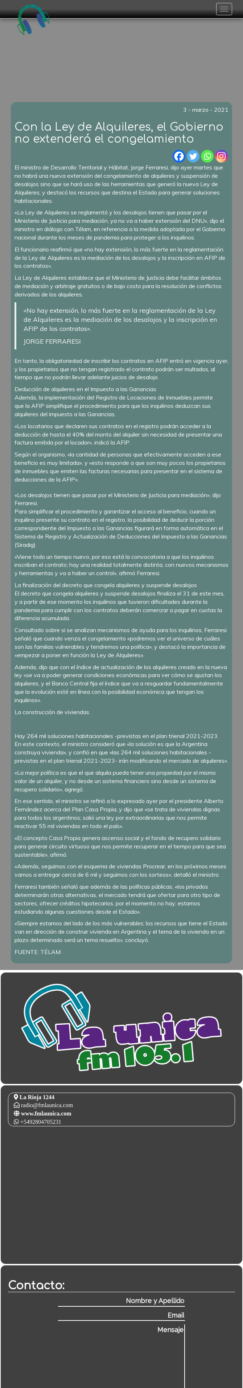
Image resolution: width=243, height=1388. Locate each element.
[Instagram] (221, 156)
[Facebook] (179, 156)
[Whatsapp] (207, 156)
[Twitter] (193, 156)
